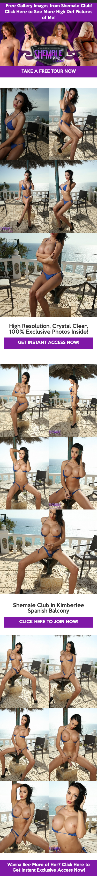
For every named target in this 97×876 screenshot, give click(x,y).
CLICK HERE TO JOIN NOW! (48, 622)
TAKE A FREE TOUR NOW (48, 72)
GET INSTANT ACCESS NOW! (48, 343)
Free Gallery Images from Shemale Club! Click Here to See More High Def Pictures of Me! (48, 12)
